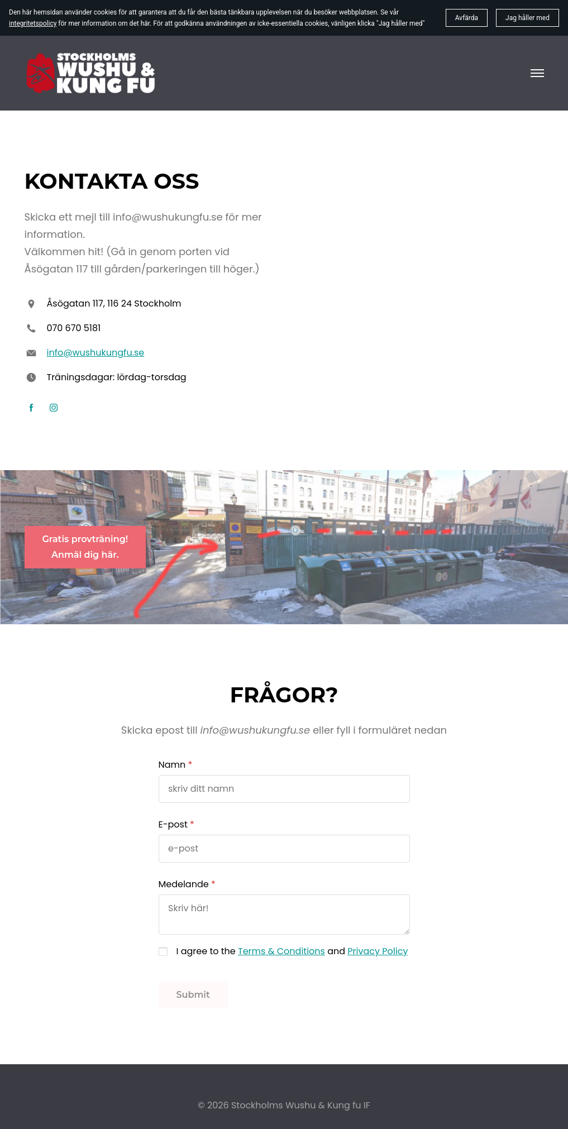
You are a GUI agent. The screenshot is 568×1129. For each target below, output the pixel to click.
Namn (172, 764)
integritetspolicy (32, 23)
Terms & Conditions (281, 951)
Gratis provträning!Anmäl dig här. (85, 547)
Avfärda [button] (466, 18)
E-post (173, 824)
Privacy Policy (377, 951)
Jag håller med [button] (527, 18)
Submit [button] (193, 994)
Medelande (184, 884)
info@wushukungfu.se (96, 352)
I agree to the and (292, 951)
